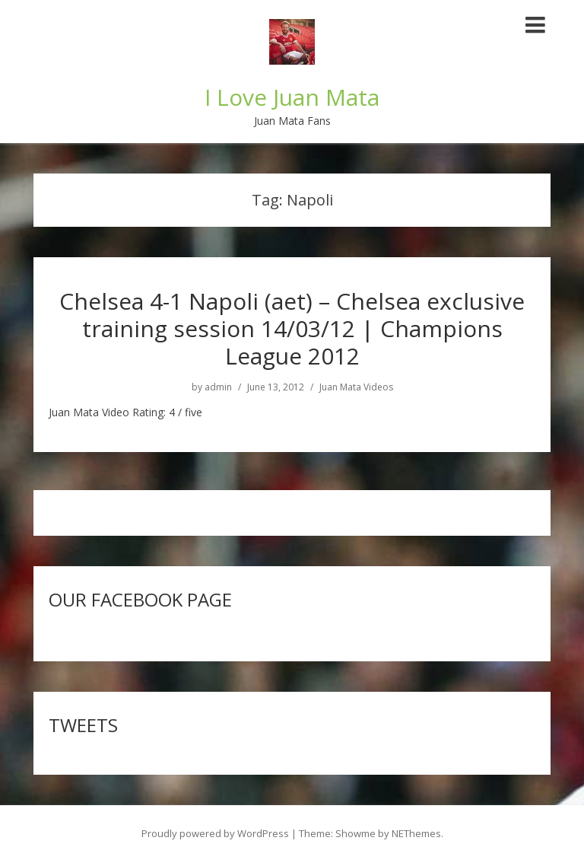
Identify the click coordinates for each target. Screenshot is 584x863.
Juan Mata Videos (356, 387)
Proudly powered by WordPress (215, 833)
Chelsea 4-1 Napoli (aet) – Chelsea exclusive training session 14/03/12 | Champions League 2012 (292, 328)
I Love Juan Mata (292, 97)
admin (218, 387)
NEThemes (416, 833)
